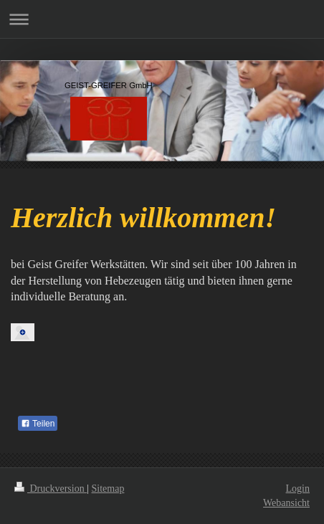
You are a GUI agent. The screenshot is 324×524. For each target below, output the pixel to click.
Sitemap (108, 488)
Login (298, 488)
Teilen (37, 424)
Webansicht (286, 502)
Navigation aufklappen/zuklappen (162, 19)
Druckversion (50, 488)
